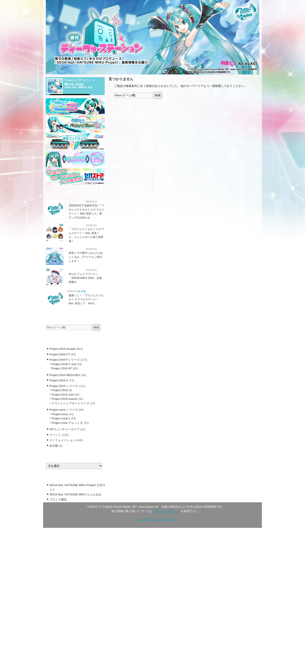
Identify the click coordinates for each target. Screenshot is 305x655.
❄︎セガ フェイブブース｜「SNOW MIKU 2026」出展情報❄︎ (85, 278)
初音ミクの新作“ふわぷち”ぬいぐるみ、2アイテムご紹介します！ (85, 256)
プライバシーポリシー (166, 511)
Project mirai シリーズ (63, 409)
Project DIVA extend (64, 399)
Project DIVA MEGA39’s (64, 375)
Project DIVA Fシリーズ (64, 359)
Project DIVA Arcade (62, 349)
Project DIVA (60, 390)
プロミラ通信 (58, 499)
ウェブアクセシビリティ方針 (156, 519)
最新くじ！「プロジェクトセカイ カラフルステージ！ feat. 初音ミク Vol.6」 (86, 299)
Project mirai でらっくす (67, 423)
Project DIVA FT (59, 354)
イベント (55, 435)
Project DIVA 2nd (62, 394)
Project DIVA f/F (62, 368)
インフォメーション (75, 201)
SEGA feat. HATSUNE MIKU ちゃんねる (75, 494)
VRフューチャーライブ (64, 429)
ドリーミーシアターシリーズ (70, 403)
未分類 (82, 291)
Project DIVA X (58, 380)
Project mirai (60, 414)
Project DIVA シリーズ (63, 386)
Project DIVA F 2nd (64, 364)
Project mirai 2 (61, 418)
